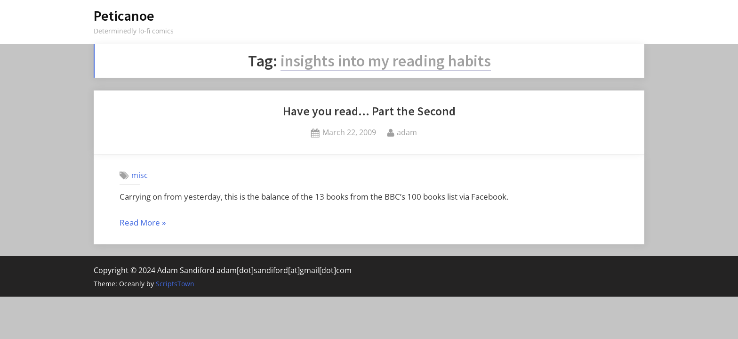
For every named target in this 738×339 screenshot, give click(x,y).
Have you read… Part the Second (369, 111)
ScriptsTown (175, 283)
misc (139, 175)
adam (407, 131)
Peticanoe (124, 15)
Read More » (143, 223)
